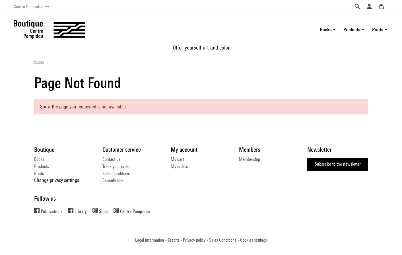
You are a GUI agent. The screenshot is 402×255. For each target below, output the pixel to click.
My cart (177, 159)
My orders (179, 166)
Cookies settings (253, 240)
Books (39, 159)
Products (41, 166)
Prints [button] (377, 29)
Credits (173, 240)
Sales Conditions (116, 173)
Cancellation (112, 180)
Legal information (149, 240)
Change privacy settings (56, 180)
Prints (39, 173)
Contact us (111, 159)
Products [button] (351, 29)
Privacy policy (194, 240)
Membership (249, 159)
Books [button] (325, 29)
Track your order (116, 166)
